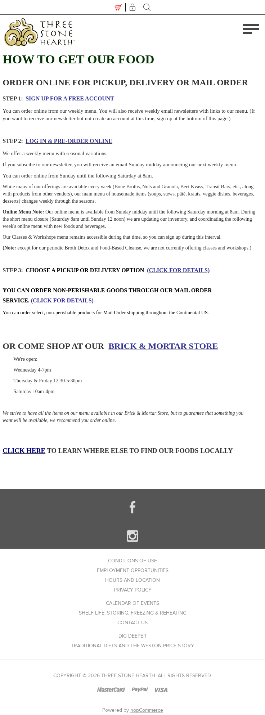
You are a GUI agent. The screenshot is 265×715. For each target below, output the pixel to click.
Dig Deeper (132, 636)
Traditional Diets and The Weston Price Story (132, 646)
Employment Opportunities (133, 570)
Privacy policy (133, 590)
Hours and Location (132, 580)
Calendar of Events (132, 603)
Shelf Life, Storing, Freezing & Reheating (133, 613)
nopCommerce (146, 710)
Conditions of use (132, 561)
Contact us (132, 623)
